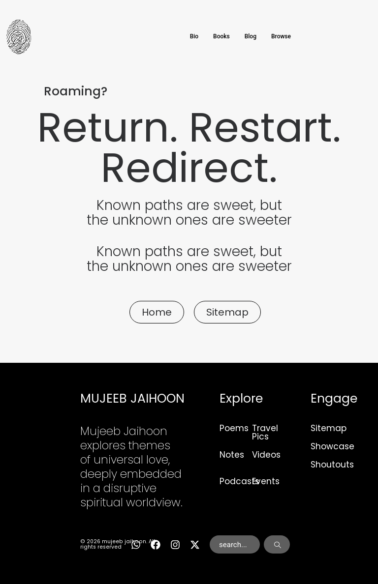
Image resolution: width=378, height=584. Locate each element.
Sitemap (328, 428)
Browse (281, 36)
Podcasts (239, 481)
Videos (266, 455)
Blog (250, 36)
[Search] (277, 544)
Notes (232, 455)
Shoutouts (332, 464)
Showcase (332, 446)
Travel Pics (265, 432)
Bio (194, 36)
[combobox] (235, 544)
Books (221, 36)
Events (266, 481)
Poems (234, 428)
